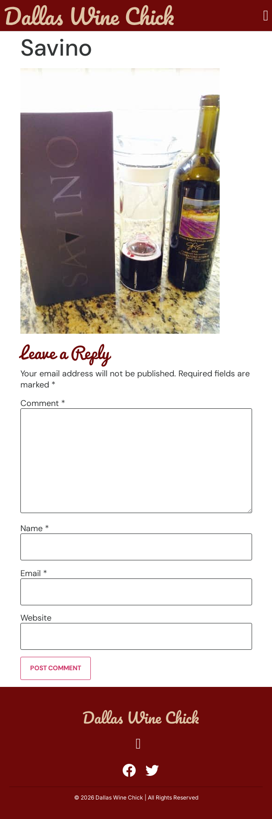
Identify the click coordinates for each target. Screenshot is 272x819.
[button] (265, 15)
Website (35, 618)
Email (33, 573)
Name (34, 528)
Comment (42, 403)
